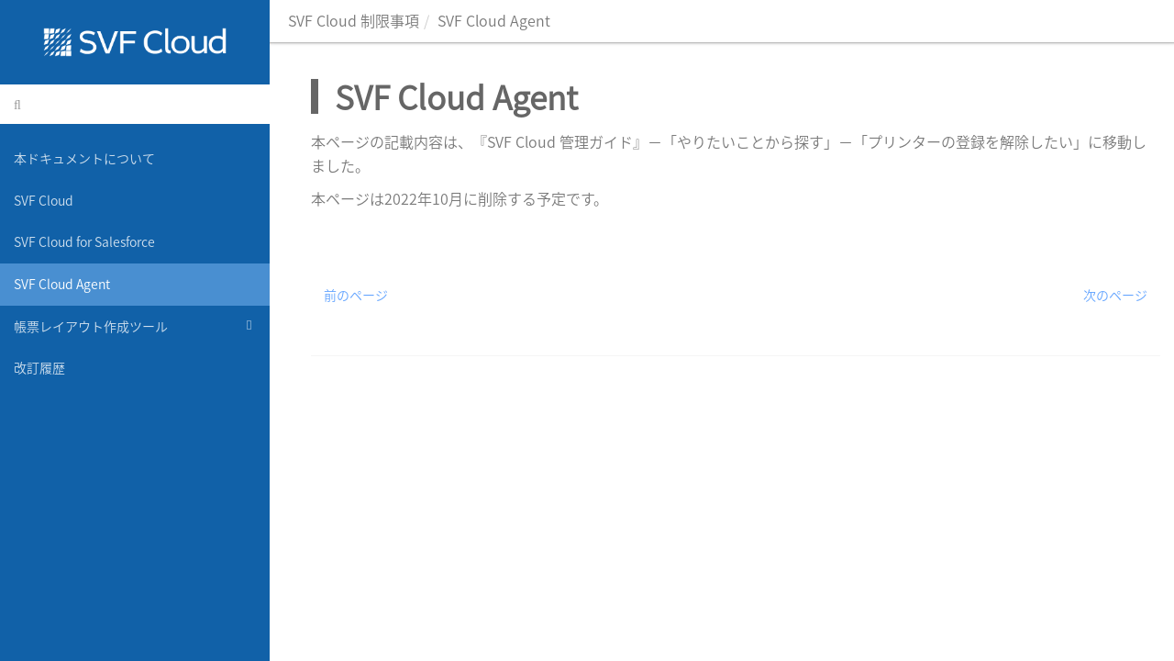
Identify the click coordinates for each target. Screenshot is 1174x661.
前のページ (356, 295)
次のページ (1115, 295)
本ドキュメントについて (84, 158)
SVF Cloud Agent (62, 283)
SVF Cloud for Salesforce (84, 241)
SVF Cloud (43, 200)
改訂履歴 (39, 367)
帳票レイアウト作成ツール (135, 325)
